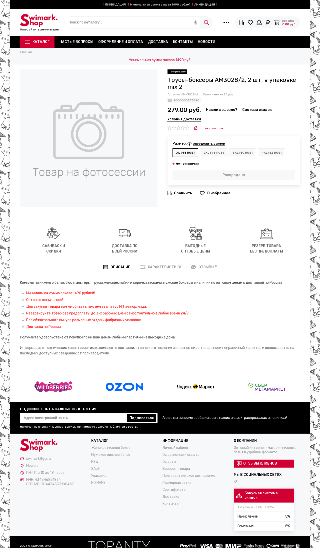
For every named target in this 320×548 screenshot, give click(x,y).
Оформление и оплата (120, 42)
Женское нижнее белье (110, 448)
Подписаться (142, 418)
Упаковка (98, 476)
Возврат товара (176, 469)
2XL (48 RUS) (214, 152)
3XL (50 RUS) (242, 152)
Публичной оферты (123, 426)
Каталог (37, 42)
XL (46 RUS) (185, 152)
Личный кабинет (176, 448)
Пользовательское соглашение (188, 476)
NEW (94, 462)
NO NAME (98, 483)
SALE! (95, 469)
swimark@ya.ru (38, 459)
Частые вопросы (76, 42)
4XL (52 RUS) (272, 152)
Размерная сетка (177, 483)
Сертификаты (174, 490)
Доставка (158, 42)
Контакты (183, 42)
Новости (206, 42)
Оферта (169, 462)
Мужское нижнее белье (110, 455)
